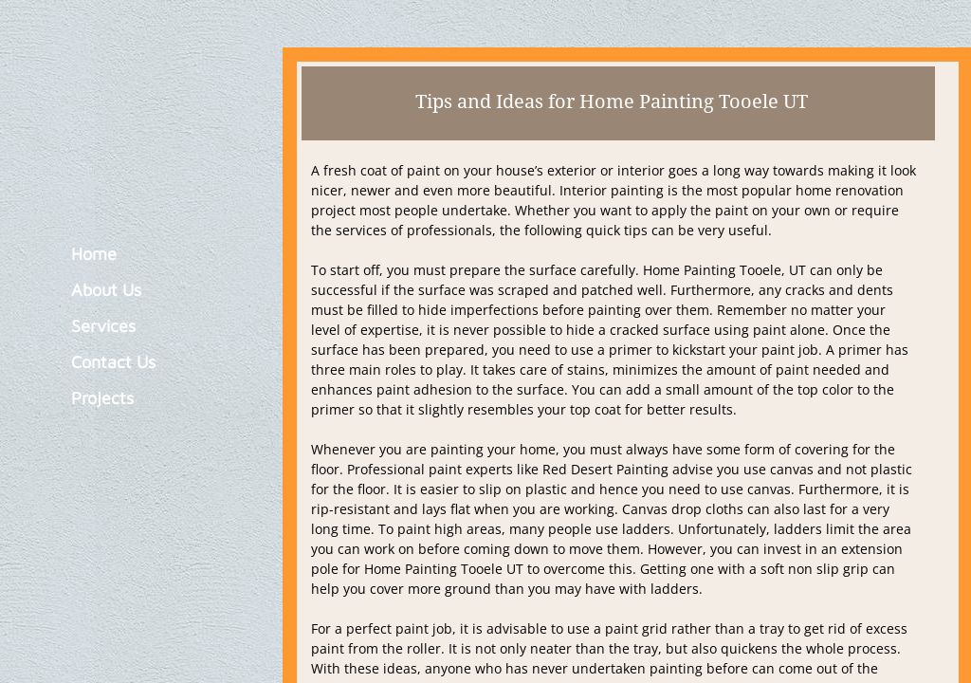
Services (103, 326)
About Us (106, 290)
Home (94, 254)
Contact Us (113, 362)
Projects (102, 398)
